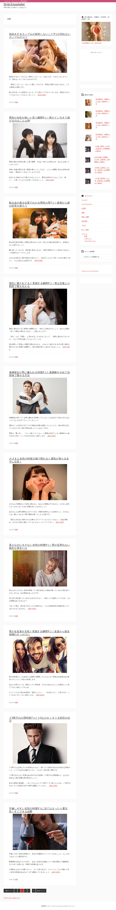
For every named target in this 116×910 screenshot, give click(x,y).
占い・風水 (85, 229)
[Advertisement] (96, 67)
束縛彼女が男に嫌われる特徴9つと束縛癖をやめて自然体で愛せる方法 (39, 374)
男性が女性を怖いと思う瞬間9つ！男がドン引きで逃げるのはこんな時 (39, 119)
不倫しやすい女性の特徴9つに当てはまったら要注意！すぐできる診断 (38, 810)
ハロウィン (88, 238)
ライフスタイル (87, 204)
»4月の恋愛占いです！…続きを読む (92, 43)
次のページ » (41, 891)
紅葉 (85, 236)
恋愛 (16, 102)
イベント (84, 234)
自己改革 (84, 221)
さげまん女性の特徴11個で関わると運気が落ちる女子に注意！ (39, 460)
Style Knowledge (14, 4)
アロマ (84, 225)
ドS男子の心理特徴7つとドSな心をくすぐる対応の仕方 (39, 719)
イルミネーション (90, 241)
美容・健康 (85, 217)
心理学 (84, 208)
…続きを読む (41, 95)
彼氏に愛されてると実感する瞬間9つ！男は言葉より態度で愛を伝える (39, 285)
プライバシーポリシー (12, 897)
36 (34, 891)
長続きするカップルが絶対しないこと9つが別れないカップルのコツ (40, 35)
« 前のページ (9, 891)
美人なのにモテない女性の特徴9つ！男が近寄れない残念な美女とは (39, 546)
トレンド (84, 200)
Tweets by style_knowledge (90, 271)
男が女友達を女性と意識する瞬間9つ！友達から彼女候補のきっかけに (39, 633)
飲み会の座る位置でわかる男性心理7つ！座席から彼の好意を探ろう (39, 204)
